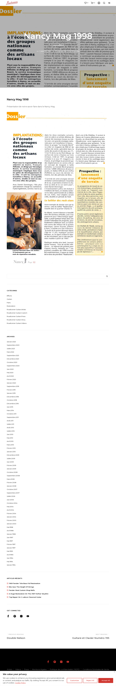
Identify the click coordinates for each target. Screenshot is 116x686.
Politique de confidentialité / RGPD (65, 669)
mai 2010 (10, 438)
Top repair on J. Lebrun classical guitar (25, 597)
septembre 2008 (13, 476)
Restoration (11, 306)
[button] (86, 3)
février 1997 (11, 544)
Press (26, 669)
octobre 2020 (12, 362)
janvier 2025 (11, 342)
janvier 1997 (11, 548)
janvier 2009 (11, 469)
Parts (9, 303)
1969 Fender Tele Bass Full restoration (24, 583)
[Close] (114, 671)
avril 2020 (10, 376)
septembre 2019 (13, 386)
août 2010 (10, 427)
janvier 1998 (11, 534)
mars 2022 (10, 352)
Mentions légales (39, 669)
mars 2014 (10, 410)
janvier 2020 (11, 383)
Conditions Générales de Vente (96, 669)
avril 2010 (10, 441)
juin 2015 (10, 407)
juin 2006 (10, 500)
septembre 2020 (13, 366)
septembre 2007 (13, 493)
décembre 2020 (13, 359)
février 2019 (11, 390)
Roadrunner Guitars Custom (17, 313)
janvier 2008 (11, 486)
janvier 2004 (11, 517)
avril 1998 (10, 530)
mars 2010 (10, 445)
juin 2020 (10, 369)
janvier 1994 (11, 565)
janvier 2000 (11, 524)
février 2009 (11, 465)
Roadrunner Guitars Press (67, 51)
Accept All (106, 680)
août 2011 (10, 421)
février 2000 (11, 520)
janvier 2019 (11, 393)
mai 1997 (10, 541)
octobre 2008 (12, 472)
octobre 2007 (12, 489)
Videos (18, 669)
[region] (58, 678)
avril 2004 (10, 510)
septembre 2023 (13, 345)
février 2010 (11, 448)
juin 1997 (10, 537)
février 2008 (11, 482)
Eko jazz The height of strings (21, 587)
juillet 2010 (11, 431)
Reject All (90, 680)
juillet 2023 (11, 348)
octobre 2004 (12, 503)
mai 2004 (10, 506)
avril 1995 (10, 555)
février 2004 (11, 513)
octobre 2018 (12, 400)
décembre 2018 (13, 397)
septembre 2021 (13, 355)
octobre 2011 (11, 414)
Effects (9, 296)
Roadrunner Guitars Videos (17, 323)
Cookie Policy (20, 683)
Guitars (9, 299)
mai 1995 (10, 551)
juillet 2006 (11, 496)
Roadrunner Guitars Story (16, 320)
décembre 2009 (13, 455)
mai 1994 (10, 561)
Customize (74, 680)
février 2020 (11, 379)
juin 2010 (10, 434)
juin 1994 (10, 558)
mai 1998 (10, 527)
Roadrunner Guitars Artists (16, 309)
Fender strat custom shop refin (22, 590)
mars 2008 (10, 479)
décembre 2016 (13, 403)
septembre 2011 (13, 417)
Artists (9, 669)
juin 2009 (10, 462)
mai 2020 (10, 372)
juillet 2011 (10, 424)
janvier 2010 (11, 452)
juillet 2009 (11, 458)
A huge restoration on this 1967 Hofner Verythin (28, 594)
